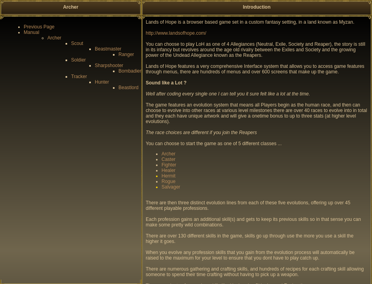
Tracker (79, 76)
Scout (77, 43)
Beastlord (128, 87)
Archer (54, 38)
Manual (31, 32)
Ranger (126, 54)
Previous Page (39, 27)
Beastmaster (108, 49)
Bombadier (129, 71)
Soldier (78, 60)
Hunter (102, 82)
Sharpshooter (109, 65)
